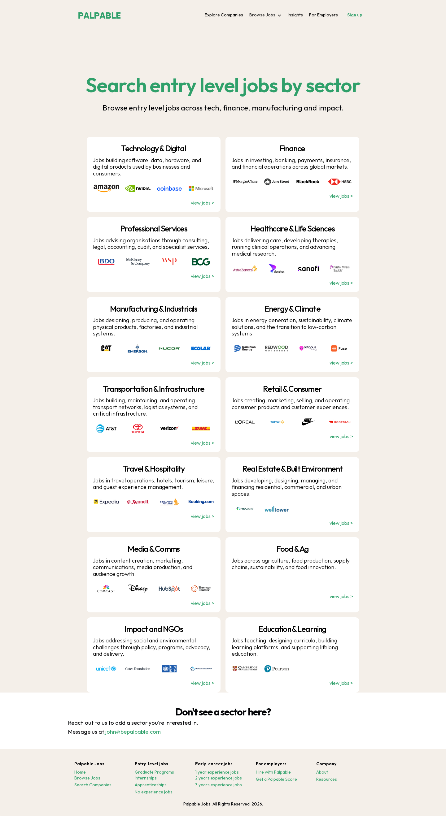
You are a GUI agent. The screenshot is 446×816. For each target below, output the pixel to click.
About (322, 772)
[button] (265, 15)
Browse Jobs (87, 778)
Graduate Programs (154, 772)
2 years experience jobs (218, 778)
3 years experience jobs (218, 785)
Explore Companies (224, 15)
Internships (146, 778)
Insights (295, 15)
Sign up (354, 15)
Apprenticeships (151, 785)
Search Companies (93, 785)
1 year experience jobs (217, 772)
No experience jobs (154, 792)
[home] (99, 14)
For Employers (323, 15)
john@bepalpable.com (133, 731)
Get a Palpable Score (276, 779)
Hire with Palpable (273, 772)
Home (80, 772)
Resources (326, 779)
